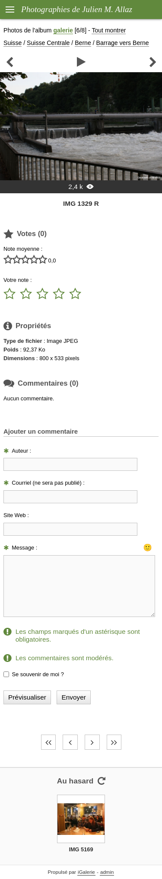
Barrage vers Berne (122, 42)
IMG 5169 (81, 849)
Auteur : (21, 450)
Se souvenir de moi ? (38, 674)
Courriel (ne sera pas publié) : (48, 482)
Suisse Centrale (48, 42)
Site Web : (16, 515)
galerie (63, 30)
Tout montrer (109, 30)
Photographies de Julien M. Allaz (76, 9)
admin (107, 872)
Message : (24, 547)
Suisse (12, 42)
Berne (83, 42)
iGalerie (86, 872)
